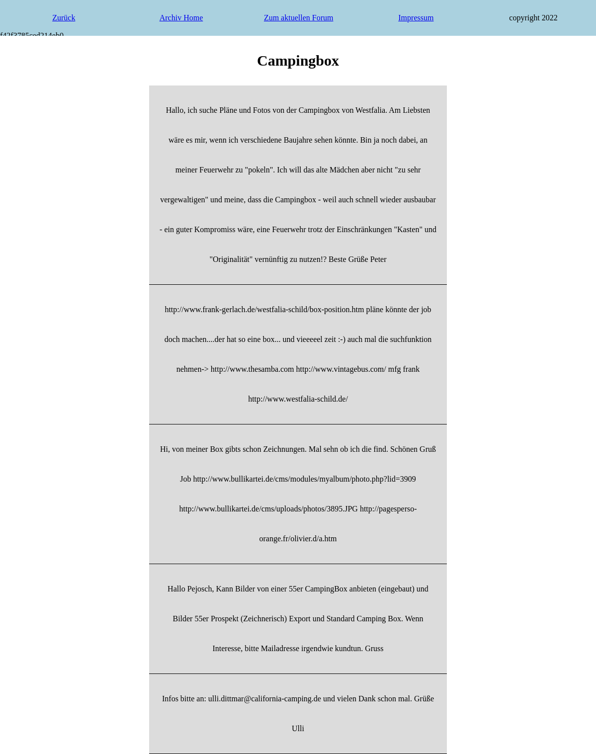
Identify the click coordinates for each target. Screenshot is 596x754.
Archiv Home (181, 17)
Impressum (415, 17)
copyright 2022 (533, 17)
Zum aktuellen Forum (299, 17)
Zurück (63, 17)
